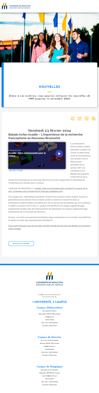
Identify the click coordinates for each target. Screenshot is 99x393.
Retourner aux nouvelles (21, 243)
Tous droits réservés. (49, 297)
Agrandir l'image (15, 170)
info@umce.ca (49, 317)
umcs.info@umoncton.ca (49, 376)
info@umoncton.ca (49, 346)
